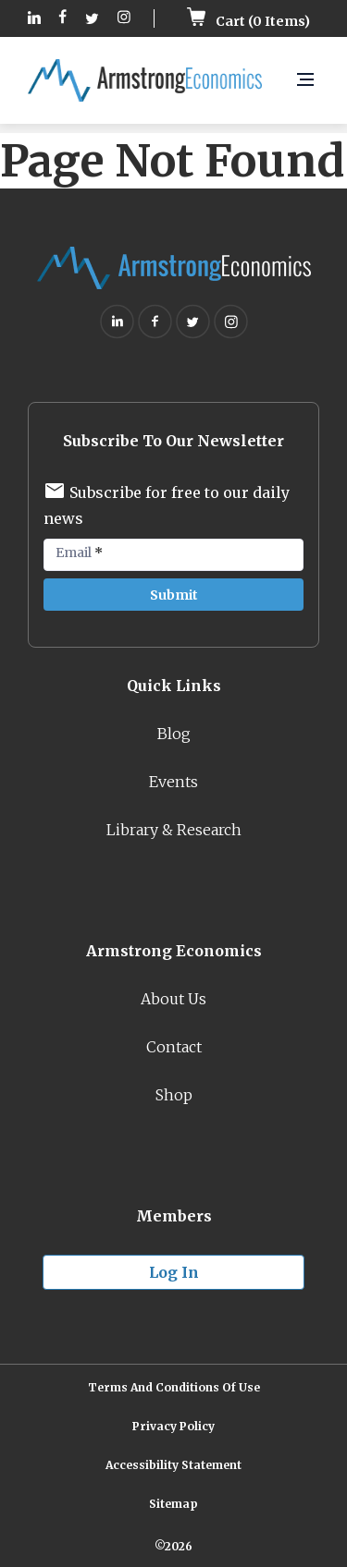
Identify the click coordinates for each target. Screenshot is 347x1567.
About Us (173, 999)
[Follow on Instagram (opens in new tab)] (124, 19)
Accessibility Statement (173, 1465)
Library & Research (174, 829)
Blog (174, 733)
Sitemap (173, 1504)
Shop (173, 1095)
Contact (174, 1047)
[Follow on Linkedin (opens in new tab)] (34, 19)
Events (173, 781)
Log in (174, 1272)
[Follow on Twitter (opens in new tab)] (92, 19)
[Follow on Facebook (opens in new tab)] (63, 19)
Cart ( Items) (248, 21)
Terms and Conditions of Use (174, 1387)
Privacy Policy (173, 1426)
